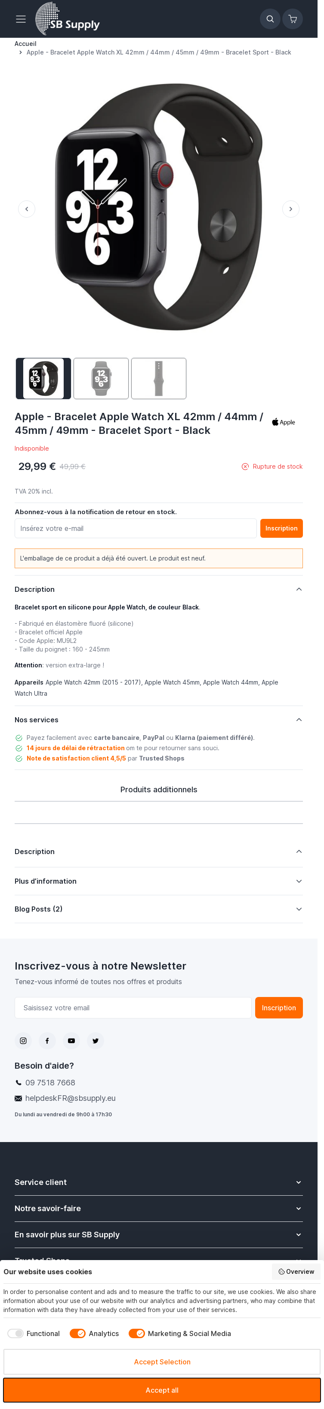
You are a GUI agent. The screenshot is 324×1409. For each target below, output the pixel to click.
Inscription (279, 1007)
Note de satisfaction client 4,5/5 (76, 758)
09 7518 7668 (50, 1082)
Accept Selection (162, 1361)
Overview (296, 1272)
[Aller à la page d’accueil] (26, 43)
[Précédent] (25, 209)
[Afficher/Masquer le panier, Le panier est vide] (292, 19)
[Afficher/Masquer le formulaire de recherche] (270, 19)
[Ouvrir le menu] (23, 18)
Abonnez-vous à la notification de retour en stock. (96, 512)
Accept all (162, 1390)
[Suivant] (292, 209)
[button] (283, 422)
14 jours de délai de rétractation (76, 747)
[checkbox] (31, 1333)
